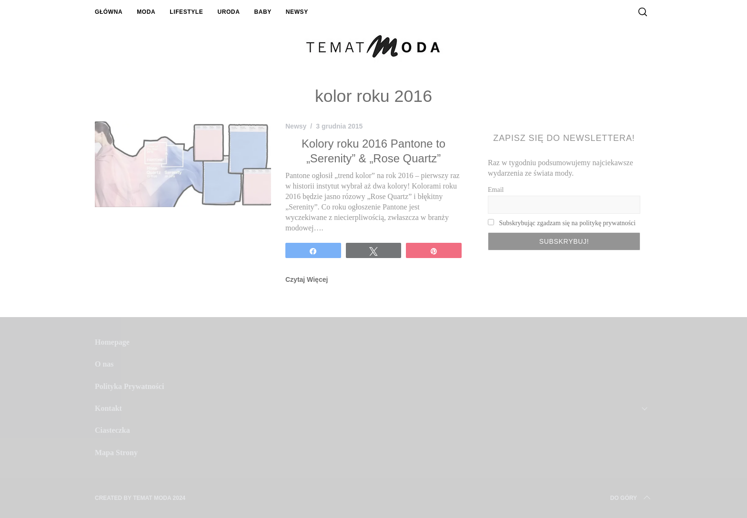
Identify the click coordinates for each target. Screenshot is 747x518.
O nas (104, 364)
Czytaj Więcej (306, 279)
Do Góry (631, 498)
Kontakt (108, 408)
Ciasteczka (112, 430)
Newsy (297, 12)
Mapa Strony (116, 452)
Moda (146, 12)
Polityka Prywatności (129, 386)
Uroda (228, 12)
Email (496, 189)
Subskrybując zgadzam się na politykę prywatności (567, 223)
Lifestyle (186, 12)
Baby (262, 12)
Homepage (112, 342)
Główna (108, 12)
